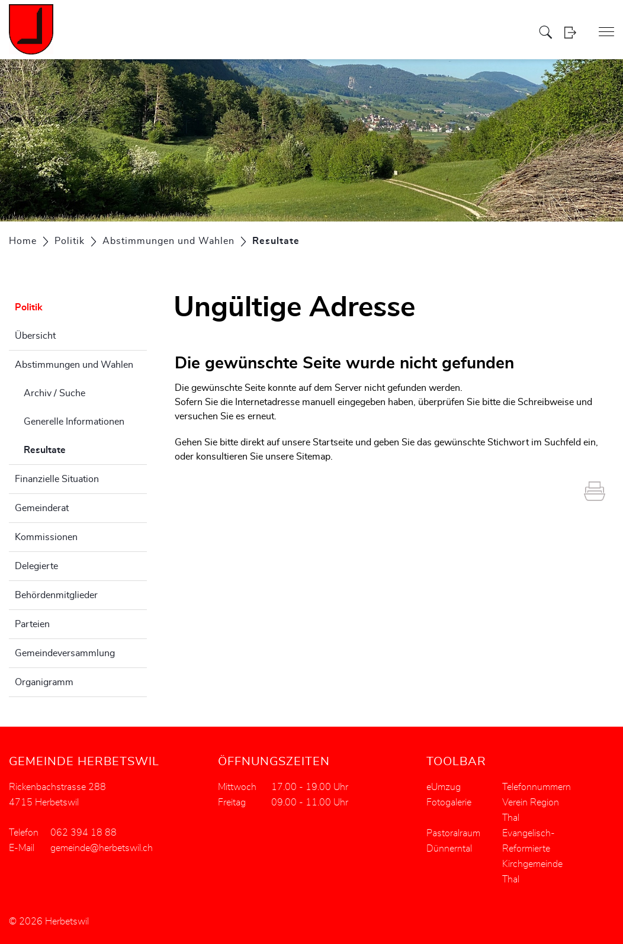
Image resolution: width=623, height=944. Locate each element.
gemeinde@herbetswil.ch (101, 848)
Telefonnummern (536, 787)
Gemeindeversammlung (65, 653)
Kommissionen (46, 537)
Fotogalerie (448, 802)
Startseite (333, 442)
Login (573, 32)
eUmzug (443, 787)
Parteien (32, 624)
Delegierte (36, 566)
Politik (29, 307)
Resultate (74, 448)
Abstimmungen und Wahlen (74, 365)
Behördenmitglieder (56, 595)
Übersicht (35, 336)
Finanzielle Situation (57, 479)
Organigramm (44, 682)
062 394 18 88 (83, 832)
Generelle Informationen (74, 421)
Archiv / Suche (54, 393)
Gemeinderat (42, 508)
